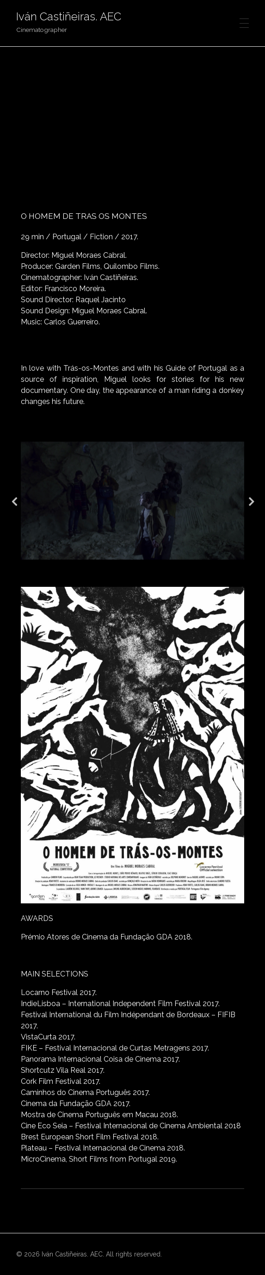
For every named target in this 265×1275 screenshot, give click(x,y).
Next (251, 501)
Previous (13, 501)
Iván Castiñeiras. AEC (68, 16)
